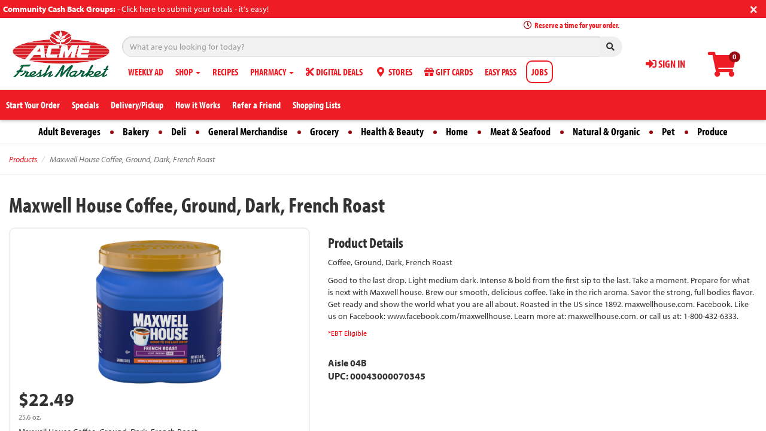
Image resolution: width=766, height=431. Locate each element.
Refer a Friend (256, 105)
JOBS (539, 72)
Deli (178, 131)
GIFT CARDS (448, 72)
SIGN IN (665, 64)
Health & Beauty (392, 131)
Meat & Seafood (520, 131)
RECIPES (225, 72)
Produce (712, 131)
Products (23, 159)
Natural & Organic (606, 131)
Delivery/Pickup (137, 105)
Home (457, 131)
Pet (668, 131)
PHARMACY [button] (272, 72)
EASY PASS (500, 72)
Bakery (136, 131)
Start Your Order (33, 105)
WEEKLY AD (145, 72)
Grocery (324, 131)
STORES (393, 72)
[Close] (754, 8)
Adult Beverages (69, 131)
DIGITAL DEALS (334, 72)
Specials (85, 105)
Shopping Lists (317, 105)
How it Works (197, 105)
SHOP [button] (187, 72)
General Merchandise (248, 131)
